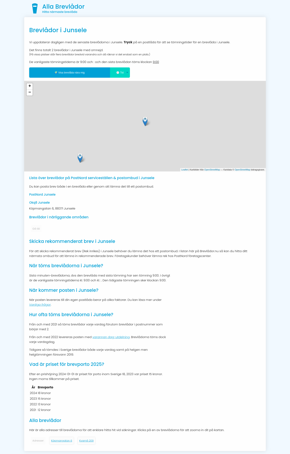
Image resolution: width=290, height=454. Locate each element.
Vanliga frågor (40, 304)
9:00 (156, 62)
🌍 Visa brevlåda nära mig (69, 72)
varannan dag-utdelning (111, 337)
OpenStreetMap (212, 169)
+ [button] (29, 86)
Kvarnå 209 (86, 440)
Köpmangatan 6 (61, 440)
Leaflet (184, 169)
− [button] (29, 93)
